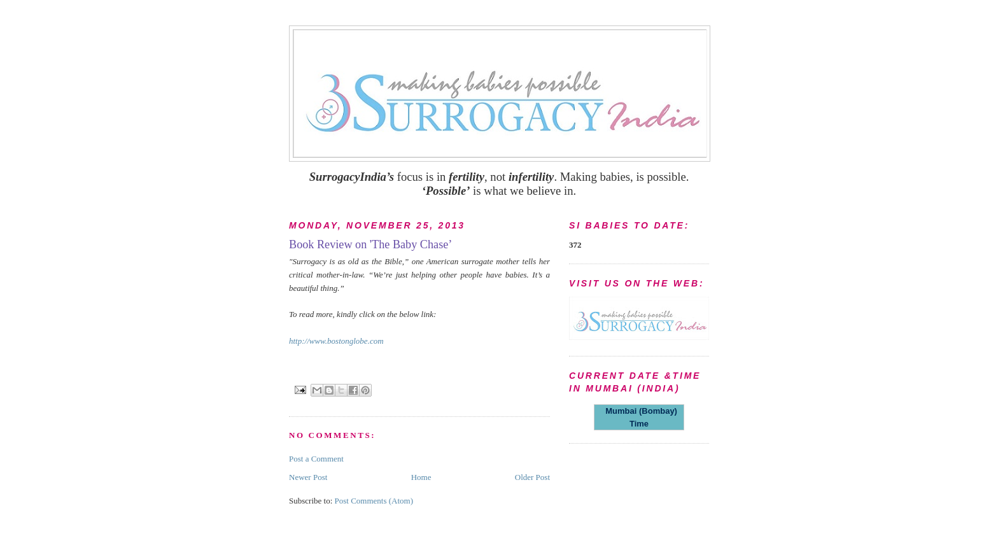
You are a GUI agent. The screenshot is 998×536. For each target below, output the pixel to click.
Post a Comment (316, 458)
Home (421, 477)
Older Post (532, 477)
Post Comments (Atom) (374, 500)
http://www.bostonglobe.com (336, 341)
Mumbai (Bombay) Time (639, 417)
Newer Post (308, 477)
